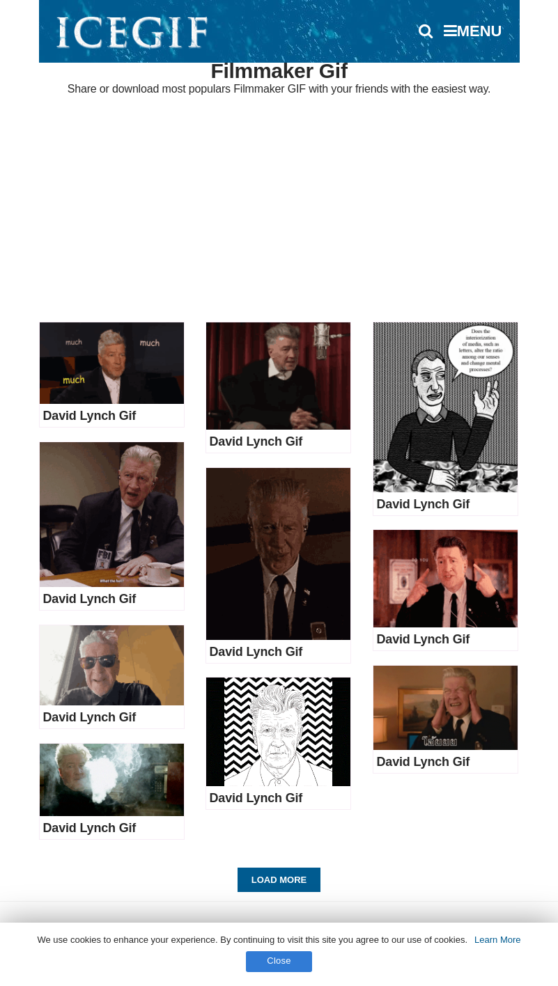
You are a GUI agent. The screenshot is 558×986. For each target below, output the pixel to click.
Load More (279, 880)
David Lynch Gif (90, 416)
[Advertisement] (279, 210)
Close (279, 960)
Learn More (497, 939)
